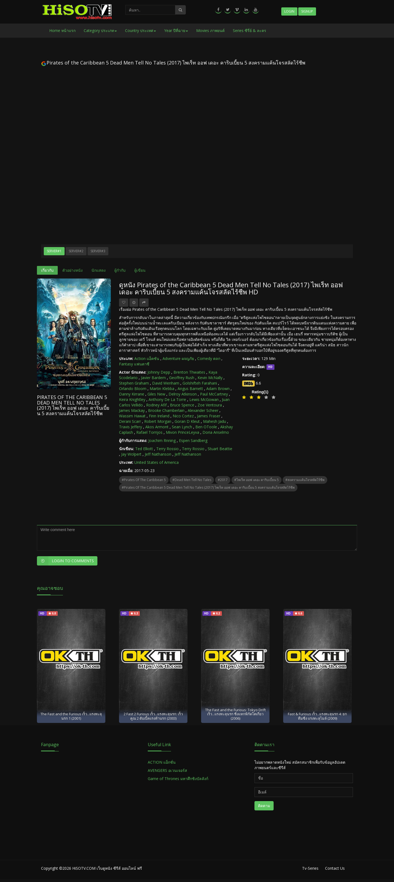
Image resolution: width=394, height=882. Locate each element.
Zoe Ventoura (210, 405)
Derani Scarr (130, 421)
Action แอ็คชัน (146, 358)
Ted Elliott (144, 448)
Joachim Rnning (162, 440)
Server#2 (76, 251)
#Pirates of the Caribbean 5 (144, 479)
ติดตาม (264, 805)
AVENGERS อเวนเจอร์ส (167, 770)
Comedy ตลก (208, 358)
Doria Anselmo (215, 432)
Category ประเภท (100, 30)
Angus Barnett (190, 388)
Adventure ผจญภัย (178, 358)
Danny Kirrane (131, 394)
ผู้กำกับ (120, 270)
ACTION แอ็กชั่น (162, 762)
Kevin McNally (210, 377)
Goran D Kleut (187, 421)
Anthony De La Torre (167, 399)
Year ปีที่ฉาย (176, 30)
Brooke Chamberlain (166, 410)
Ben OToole (206, 426)
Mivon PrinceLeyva (182, 432)
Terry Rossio (167, 448)
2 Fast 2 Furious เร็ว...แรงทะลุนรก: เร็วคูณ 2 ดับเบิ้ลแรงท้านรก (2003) (153, 715)
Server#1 (54, 251)
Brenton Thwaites (189, 372)
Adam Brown (218, 388)
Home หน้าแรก (62, 30)
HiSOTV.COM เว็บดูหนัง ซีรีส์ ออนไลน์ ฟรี (107, 868)
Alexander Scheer (203, 410)
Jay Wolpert (131, 454)
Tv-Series (310, 868)
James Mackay (132, 410)
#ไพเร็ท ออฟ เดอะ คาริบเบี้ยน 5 (256, 479)
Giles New (156, 394)
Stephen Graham (134, 383)
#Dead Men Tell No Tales (191, 479)
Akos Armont (157, 426)
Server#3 (98, 251)
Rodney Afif (156, 405)
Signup (307, 11)
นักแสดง (98, 270)
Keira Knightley (132, 399)
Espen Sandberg (193, 440)
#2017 (223, 479)
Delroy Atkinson (183, 394)
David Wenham (165, 383)
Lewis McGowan (204, 399)
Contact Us (335, 868)
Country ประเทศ (140, 30)
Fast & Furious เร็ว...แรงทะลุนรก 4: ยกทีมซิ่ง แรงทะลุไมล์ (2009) (317, 715)
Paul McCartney (214, 394)
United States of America (156, 462)
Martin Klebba (162, 388)
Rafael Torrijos (149, 432)
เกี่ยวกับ (47, 270)
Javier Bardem (153, 377)
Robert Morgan (157, 421)
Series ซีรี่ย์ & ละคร (249, 30)
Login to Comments (65, 560)
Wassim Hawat (132, 415)
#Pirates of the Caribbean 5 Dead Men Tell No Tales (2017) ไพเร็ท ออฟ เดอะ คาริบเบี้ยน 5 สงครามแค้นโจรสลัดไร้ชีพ (208, 487)
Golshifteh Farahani (199, 383)
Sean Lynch (182, 426)
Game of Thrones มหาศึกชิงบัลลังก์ (178, 778)
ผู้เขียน (140, 270)
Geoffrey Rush (181, 377)
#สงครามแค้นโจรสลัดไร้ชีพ (305, 479)
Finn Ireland (159, 415)
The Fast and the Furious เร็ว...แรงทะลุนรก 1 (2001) (71, 715)
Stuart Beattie (220, 448)
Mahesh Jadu (214, 421)
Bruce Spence (182, 405)
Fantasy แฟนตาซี (134, 364)
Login (289, 11)
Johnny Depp (158, 372)
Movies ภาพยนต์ (210, 30)
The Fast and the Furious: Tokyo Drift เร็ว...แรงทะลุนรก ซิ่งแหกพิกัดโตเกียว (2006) (235, 714)
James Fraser (208, 415)
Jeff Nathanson (158, 454)
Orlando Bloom (132, 388)
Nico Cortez (183, 415)
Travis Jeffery (130, 426)
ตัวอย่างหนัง (72, 270)
